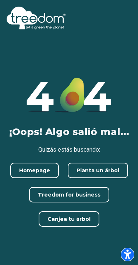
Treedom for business (69, 194)
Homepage (34, 170)
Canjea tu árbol (69, 219)
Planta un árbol (98, 170)
